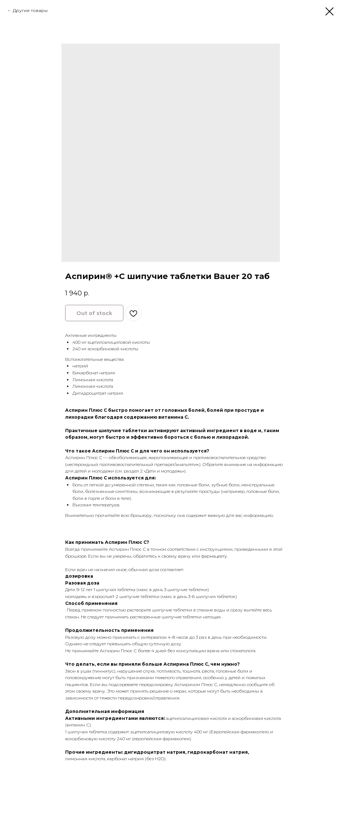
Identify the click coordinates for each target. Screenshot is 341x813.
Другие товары (30, 10)
